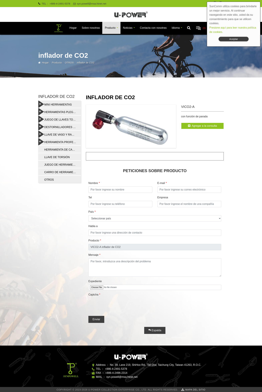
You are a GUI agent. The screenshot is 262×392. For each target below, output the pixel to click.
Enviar (96, 319)
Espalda (154, 330)
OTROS (69, 62)
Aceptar (233, 39)
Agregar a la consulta (202, 125)
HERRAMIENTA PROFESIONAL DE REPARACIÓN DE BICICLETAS (59, 141)
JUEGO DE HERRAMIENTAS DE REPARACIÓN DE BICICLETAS (62, 164)
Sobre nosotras (91, 27)
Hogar (73, 27)
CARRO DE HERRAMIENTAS (62, 172)
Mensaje (93, 254)
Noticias (128, 27)
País (91, 211)
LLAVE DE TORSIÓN (57, 157)
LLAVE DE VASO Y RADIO (57, 134)
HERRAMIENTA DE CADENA (62, 149)
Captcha (93, 294)
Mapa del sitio (195, 389)
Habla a (93, 226)
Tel (90, 197)
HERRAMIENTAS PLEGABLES (59, 111)
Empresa (162, 197)
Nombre (93, 183)
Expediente (95, 281)
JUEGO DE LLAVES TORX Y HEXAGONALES (59, 119)
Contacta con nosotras (153, 27)
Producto (110, 27)
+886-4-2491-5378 (60, 3)
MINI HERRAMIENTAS (55, 104)
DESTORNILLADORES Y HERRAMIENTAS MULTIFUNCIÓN (59, 126)
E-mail (161, 183)
